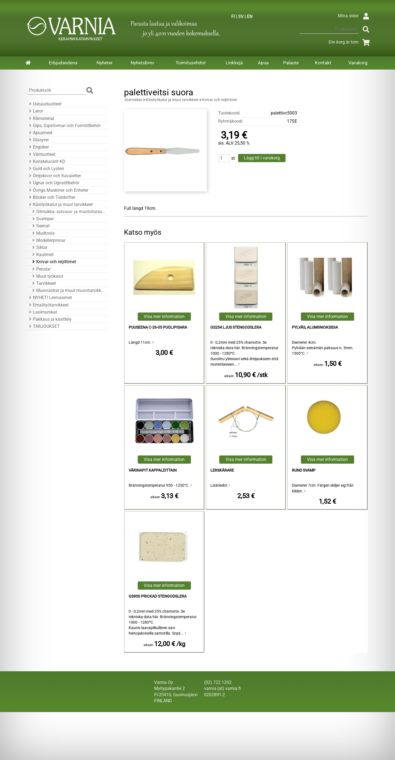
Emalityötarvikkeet (48, 305)
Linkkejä (234, 62)
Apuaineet (39, 132)
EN (249, 16)
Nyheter (105, 62)
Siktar (39, 247)
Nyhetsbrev (142, 62)
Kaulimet (42, 254)
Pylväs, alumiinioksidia (315, 327)
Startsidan (133, 99)
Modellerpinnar (48, 240)
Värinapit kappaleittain (153, 470)
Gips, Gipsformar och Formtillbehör (64, 125)
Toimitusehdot (191, 62)
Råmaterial (40, 118)
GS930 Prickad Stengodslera (158, 596)
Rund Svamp (303, 470)
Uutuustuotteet (44, 104)
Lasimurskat (42, 312)
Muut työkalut (47, 276)
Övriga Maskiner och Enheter (57, 190)
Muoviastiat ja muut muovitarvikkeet (68, 290)
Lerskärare (222, 470)
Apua (263, 62)
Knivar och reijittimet (53, 261)
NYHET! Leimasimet (49, 297)
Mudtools (43, 233)
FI (233, 16)
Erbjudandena (63, 62)
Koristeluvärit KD (46, 161)
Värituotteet (41, 154)
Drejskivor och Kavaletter (54, 175)
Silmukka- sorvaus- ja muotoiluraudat (68, 211)
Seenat (40, 225)
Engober (38, 147)
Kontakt (323, 62)
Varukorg (358, 62)
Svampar (42, 218)
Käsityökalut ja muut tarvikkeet (60, 204)
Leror (35, 111)
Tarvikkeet (43, 283)
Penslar (41, 269)
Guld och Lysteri (45, 168)
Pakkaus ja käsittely (49, 319)
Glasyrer (38, 139)
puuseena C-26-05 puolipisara (158, 327)
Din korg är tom (350, 42)
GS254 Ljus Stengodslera (235, 327)
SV (241, 16)
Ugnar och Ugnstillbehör (53, 182)
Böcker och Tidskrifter (51, 197)
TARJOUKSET (43, 326)
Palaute (291, 62)
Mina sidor (355, 15)
